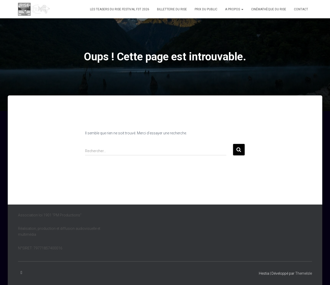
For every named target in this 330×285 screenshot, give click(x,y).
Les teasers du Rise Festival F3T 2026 (119, 9)
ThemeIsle (303, 273)
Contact (301, 9)
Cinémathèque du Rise (268, 9)
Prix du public (206, 9)
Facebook (21, 273)
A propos (234, 9)
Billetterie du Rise (172, 9)
